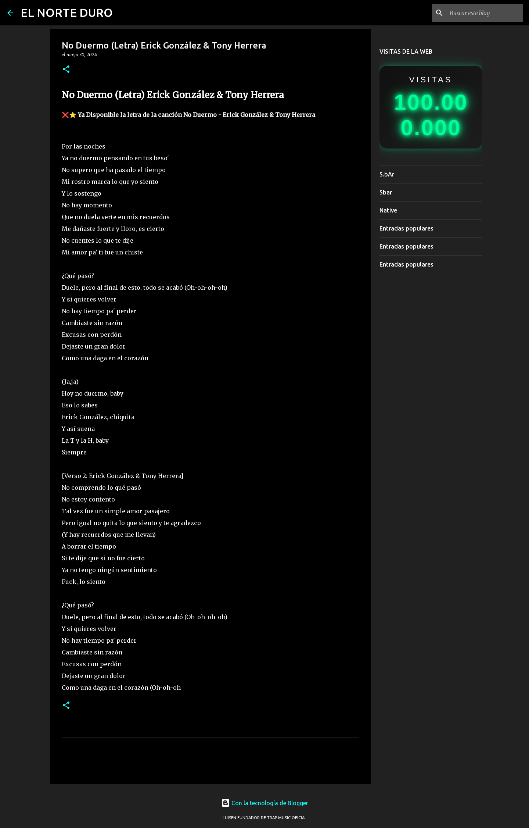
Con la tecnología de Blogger (264, 803)
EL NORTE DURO (67, 12)
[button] (66, 70)
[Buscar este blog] (484, 13)
